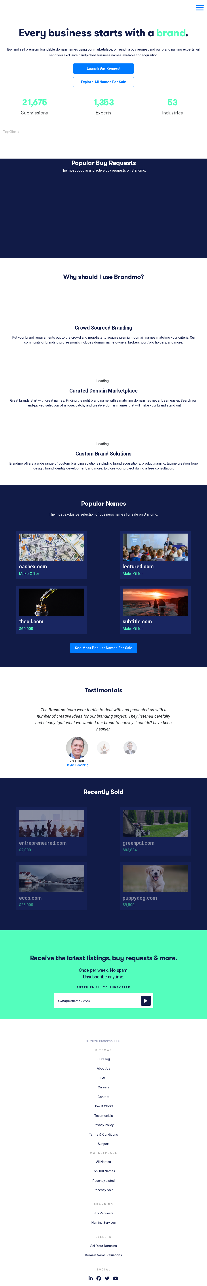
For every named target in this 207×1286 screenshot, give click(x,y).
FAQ (103, 1078)
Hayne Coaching (77, 765)
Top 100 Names (103, 1171)
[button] (18, 719)
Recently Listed (104, 1181)
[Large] (103, 1000)
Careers (103, 1087)
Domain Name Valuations (103, 1255)
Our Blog (103, 1059)
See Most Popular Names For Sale (103, 648)
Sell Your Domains (103, 1246)
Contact (103, 1097)
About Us (103, 1068)
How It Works (103, 1106)
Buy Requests (104, 1213)
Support (103, 1144)
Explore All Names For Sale (103, 82)
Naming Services (103, 1223)
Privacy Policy (104, 1125)
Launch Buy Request (103, 68)
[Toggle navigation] (198, 7)
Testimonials (103, 1116)
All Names (103, 1162)
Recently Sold (103, 1190)
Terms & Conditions (103, 1135)
